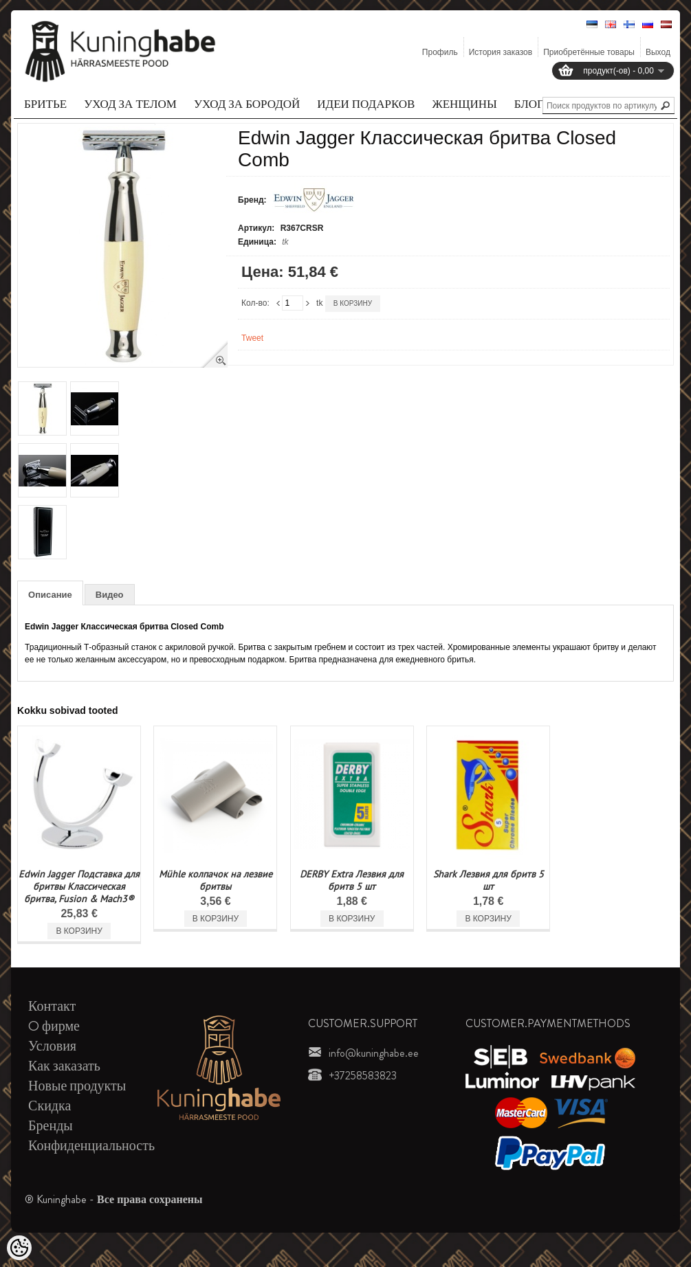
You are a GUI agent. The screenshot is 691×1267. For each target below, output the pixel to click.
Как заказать (64, 1066)
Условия (52, 1046)
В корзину (352, 303)
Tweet (252, 338)
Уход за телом (130, 104)
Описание (50, 595)
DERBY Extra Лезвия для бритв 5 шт (352, 880)
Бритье (45, 104)
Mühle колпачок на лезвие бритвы (215, 880)
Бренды (50, 1126)
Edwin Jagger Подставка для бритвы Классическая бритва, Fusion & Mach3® (79, 886)
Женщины (464, 104)
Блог (529, 104)
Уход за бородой (247, 104)
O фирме (54, 1026)
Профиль (440, 52)
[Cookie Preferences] (19, 1247)
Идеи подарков (366, 104)
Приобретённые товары (589, 52)
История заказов (501, 52)
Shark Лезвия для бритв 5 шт (488, 880)
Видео (110, 595)
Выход (658, 52)
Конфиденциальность (91, 1146)
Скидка (49, 1106)
